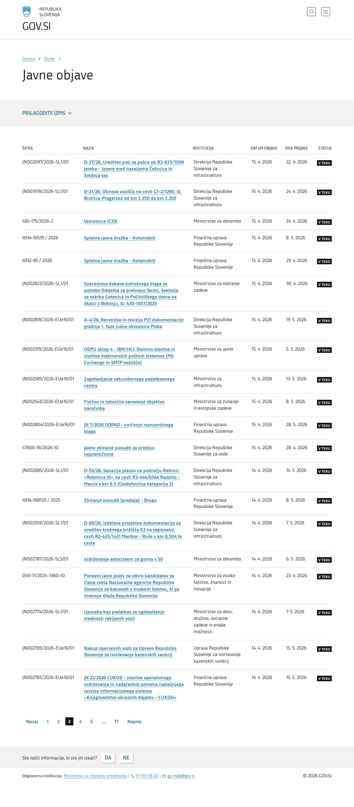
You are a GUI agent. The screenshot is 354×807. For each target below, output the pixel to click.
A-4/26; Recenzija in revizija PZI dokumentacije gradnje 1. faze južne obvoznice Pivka (134, 323)
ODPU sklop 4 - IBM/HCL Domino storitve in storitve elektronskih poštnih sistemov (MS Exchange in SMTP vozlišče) (129, 356)
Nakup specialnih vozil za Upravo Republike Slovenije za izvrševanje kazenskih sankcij (130, 651)
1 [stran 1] (48, 721)
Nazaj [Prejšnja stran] (32, 721)
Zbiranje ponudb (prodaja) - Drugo (120, 500)
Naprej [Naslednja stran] (134, 721)
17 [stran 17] (116, 721)
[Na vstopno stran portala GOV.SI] (57, 18)
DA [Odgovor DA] (108, 757)
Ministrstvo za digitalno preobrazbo (95, 775)
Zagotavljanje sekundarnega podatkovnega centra (129, 382)
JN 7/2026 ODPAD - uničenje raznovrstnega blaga (128, 427)
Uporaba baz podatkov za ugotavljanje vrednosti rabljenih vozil (124, 615)
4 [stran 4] (80, 721)
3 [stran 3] (69, 721)
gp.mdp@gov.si (181, 775)
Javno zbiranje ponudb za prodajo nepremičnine (119, 450)
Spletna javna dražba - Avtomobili (119, 237)
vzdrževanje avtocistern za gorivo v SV (123, 558)
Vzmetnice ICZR (100, 221)
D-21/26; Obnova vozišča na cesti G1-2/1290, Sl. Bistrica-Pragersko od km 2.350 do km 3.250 (133, 194)
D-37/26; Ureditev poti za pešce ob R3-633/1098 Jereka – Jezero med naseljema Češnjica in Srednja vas (134, 169)
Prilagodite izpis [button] (48, 113)
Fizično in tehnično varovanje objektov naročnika (124, 404)
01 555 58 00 (147, 775)
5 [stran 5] (91, 721)
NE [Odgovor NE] (126, 757)
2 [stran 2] (58, 721)
